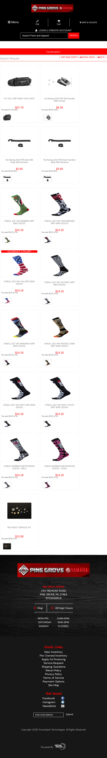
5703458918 (53, 598)
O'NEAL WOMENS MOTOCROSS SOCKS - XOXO (59, 467)
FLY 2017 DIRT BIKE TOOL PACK (19, 98)
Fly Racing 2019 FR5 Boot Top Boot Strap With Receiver (59, 161)
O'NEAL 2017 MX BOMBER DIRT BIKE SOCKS (19, 222)
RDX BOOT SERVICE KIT (19, 527)
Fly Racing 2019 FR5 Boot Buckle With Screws (59, 99)
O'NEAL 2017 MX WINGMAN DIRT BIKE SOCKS (19, 345)
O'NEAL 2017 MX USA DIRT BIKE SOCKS (19, 282)
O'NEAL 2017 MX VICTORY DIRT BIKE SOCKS (59, 283)
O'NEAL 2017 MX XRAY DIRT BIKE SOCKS (19, 406)
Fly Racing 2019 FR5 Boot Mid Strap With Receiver (19, 161)
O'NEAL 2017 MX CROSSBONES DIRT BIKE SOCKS (59, 222)
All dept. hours (62, 608)
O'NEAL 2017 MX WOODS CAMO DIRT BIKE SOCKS (59, 345)
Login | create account (53, 30)
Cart (59, 22)
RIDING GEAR (87, 57)
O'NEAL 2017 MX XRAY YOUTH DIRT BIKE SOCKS (59, 406)
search (74, 35)
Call (37, 22)
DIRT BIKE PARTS (69, 57)
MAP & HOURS (88, 22)
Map (38, 608)
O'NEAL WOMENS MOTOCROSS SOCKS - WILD (19, 467)
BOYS (101, 57)
